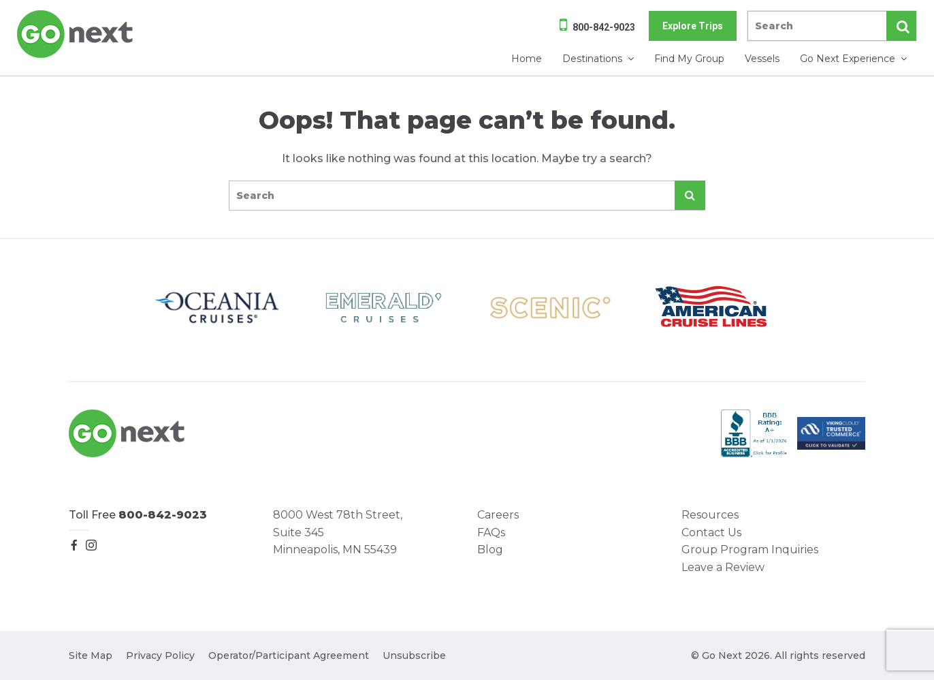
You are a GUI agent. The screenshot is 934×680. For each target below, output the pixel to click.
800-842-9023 (604, 27)
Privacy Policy (160, 655)
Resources (710, 514)
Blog (490, 549)
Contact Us (711, 532)
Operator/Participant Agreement (288, 655)
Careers (498, 514)
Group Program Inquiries (749, 549)
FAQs (491, 532)
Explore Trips (692, 25)
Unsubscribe (414, 655)
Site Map (90, 655)
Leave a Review (722, 567)
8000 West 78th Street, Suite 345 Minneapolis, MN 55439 (337, 532)
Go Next (76, 34)
